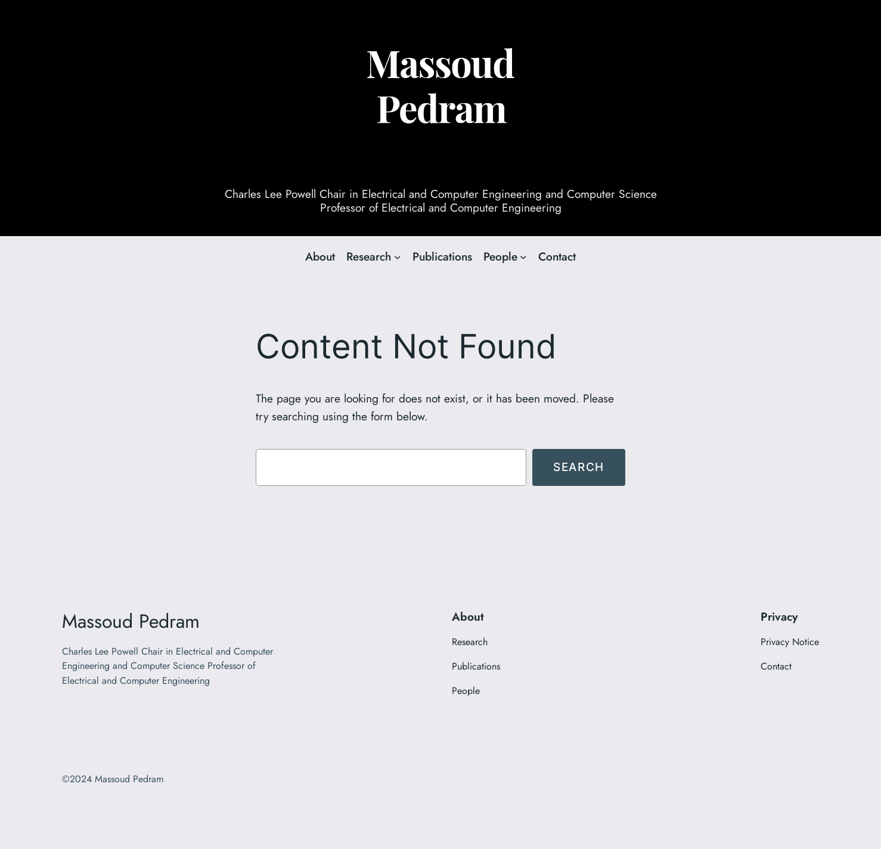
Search (578, 467)
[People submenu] (523, 257)
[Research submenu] (397, 257)
